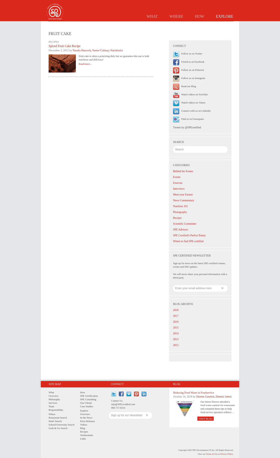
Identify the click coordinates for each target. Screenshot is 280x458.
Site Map (55, 384)
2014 (175, 333)
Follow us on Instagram (193, 78)
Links (227, 24)
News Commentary (183, 200)
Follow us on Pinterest (192, 69)
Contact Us (116, 400)
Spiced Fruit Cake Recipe (64, 46)
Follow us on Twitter (191, 53)
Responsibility (56, 409)
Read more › (85, 64)
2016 (175, 321)
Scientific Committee (184, 223)
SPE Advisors (180, 229)
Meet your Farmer (183, 194)
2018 (175, 310)
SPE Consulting (88, 399)
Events (176, 177)
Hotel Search (55, 421)
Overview (112, 24)
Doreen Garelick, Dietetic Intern (214, 396)
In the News (132, 24)
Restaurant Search (58, 417)
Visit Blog (206, 418)
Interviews (179, 188)
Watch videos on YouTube (194, 94)
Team (51, 406)
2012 (175, 345)
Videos (83, 424)
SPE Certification (89, 395)
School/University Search (61, 424)
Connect (117, 384)
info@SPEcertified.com (123, 404)
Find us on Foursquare (192, 118)
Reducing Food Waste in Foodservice (193, 392)
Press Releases (155, 24)
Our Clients (86, 402)
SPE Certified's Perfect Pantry (189, 235)
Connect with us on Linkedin (196, 110)
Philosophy (54, 399)
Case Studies (86, 406)
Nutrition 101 (180, 206)
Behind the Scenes (183, 171)
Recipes (188, 24)
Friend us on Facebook (192, 61)
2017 (175, 315)
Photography (180, 212)
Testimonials (208, 24)
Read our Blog (188, 86)
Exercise (177, 182)
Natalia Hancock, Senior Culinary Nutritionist (98, 50)
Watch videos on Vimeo (193, 102)
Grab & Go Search (58, 428)
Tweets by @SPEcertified (187, 127)
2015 (175, 327)
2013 (175, 339)
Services (53, 402)
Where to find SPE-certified (188, 241)
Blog (174, 24)
